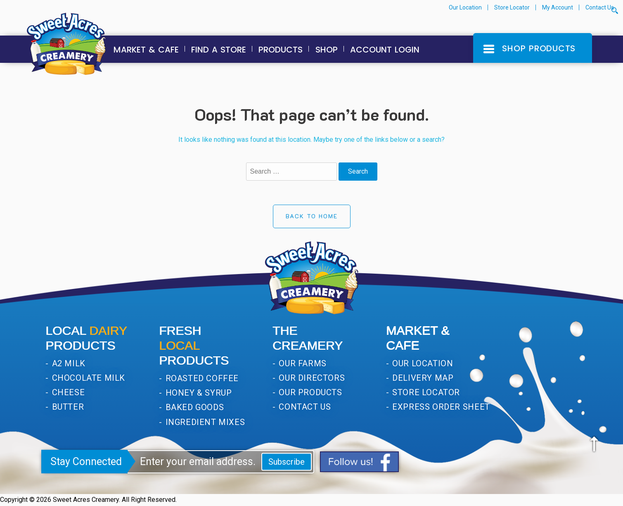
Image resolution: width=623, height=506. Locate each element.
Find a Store (218, 49)
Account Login (384, 49)
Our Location (465, 7)
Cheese (67, 392)
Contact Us (599, 7)
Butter (67, 407)
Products (280, 49)
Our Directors (311, 378)
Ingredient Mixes (204, 422)
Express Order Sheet (440, 407)
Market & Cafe (146, 49)
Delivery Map (422, 378)
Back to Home (312, 216)
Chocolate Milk (87, 378)
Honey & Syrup (197, 393)
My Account (557, 7)
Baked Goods (193, 407)
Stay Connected (86, 462)
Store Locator (512, 7)
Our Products (309, 392)
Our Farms (302, 363)
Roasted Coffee (201, 378)
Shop (326, 49)
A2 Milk (67, 363)
